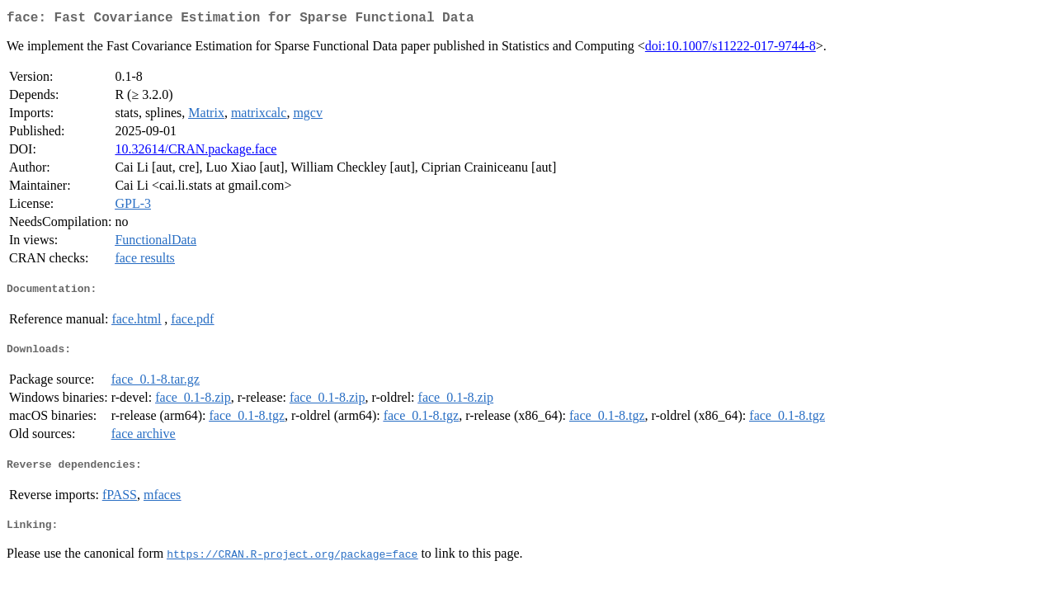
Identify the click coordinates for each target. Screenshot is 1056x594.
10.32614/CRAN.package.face (195, 152)
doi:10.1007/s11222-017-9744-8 (730, 49)
